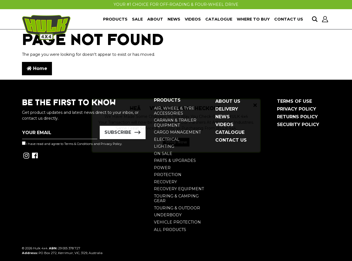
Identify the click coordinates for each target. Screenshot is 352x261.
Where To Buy (253, 19)
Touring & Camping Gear (176, 199)
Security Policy (298, 124)
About (155, 19)
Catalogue (218, 19)
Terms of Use (294, 101)
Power (162, 167)
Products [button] (115, 19)
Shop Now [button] (176, 146)
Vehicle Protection (177, 222)
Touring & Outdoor (177, 207)
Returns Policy (297, 116)
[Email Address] (60, 132)
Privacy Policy (296, 109)
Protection (167, 174)
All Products (170, 229)
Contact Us (288, 19)
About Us (227, 101)
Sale (137, 19)
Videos (193, 19)
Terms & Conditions (78, 144)
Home (37, 68)
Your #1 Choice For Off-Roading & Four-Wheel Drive (176, 4)
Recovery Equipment (179, 188)
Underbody (168, 214)
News (174, 19)
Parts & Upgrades (175, 160)
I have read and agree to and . (72, 143)
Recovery (165, 181)
